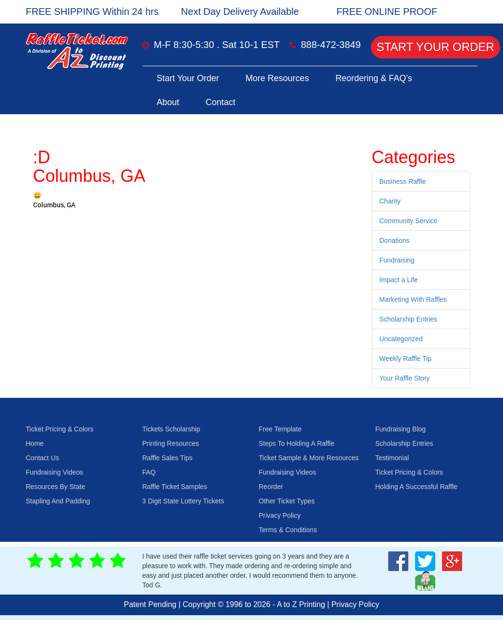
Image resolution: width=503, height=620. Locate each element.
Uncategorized (401, 339)
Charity (390, 201)
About (168, 102)
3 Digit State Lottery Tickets (183, 501)
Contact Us (42, 458)
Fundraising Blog (400, 429)
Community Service (409, 221)
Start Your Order (435, 46)
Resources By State (56, 486)
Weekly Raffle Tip (405, 358)
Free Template (280, 429)
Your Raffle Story (405, 378)
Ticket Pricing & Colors (60, 429)
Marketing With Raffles (413, 299)
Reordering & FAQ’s (373, 78)
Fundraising (397, 260)
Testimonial (392, 458)
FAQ (149, 472)
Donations (395, 240)
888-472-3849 (331, 44)
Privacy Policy (280, 515)
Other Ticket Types (287, 501)
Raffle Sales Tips (167, 458)
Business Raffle (403, 181)
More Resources (277, 78)
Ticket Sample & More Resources (309, 458)
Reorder (271, 486)
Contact (220, 102)
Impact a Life (399, 280)
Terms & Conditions (288, 530)
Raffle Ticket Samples (174, 486)
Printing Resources (170, 443)
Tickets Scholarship (171, 429)
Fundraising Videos (55, 472)
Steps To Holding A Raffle (296, 443)
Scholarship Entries (409, 319)
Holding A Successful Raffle (416, 486)
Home (35, 443)
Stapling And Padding (58, 501)
